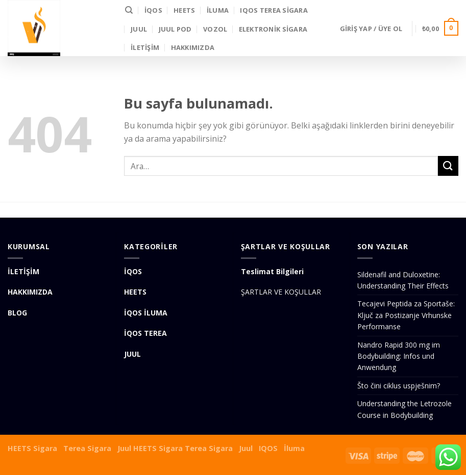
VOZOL (215, 29)
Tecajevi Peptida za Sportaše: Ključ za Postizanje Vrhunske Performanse (406, 315)
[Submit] (448, 166)
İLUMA (218, 10)
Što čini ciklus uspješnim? (398, 385)
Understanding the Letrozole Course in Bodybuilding (404, 409)
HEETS (184, 10)
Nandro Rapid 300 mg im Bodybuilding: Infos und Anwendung (398, 356)
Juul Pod (175, 29)
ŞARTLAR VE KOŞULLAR (281, 292)
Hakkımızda (193, 47)
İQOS (153, 10)
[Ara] (129, 10)
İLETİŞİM (145, 47)
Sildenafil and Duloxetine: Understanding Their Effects (403, 280)
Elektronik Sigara (273, 29)
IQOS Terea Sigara (273, 10)
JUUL (139, 29)
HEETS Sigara (32, 448)
